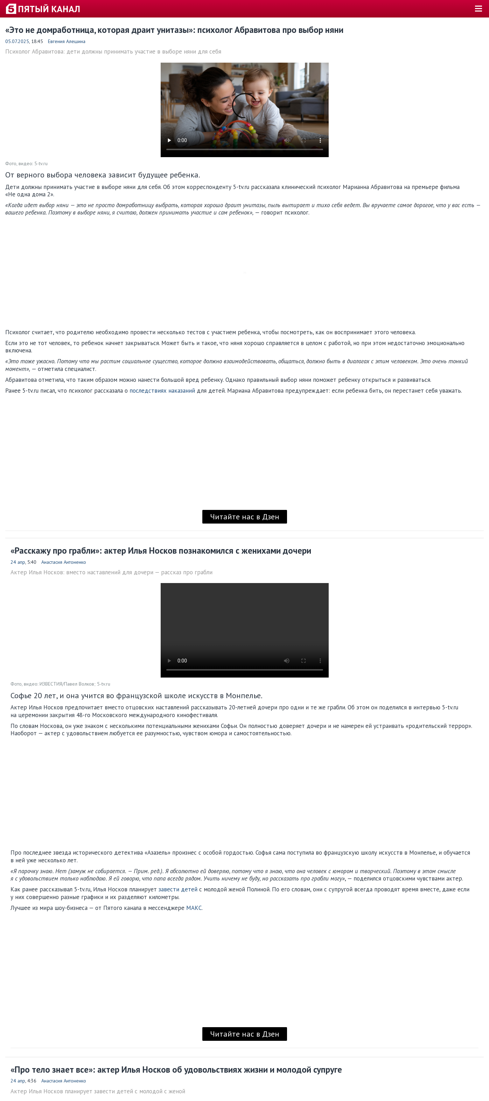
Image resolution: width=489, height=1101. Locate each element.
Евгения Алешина (66, 41)
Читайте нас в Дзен (244, 516)
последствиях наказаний (162, 390)
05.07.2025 (17, 41)
